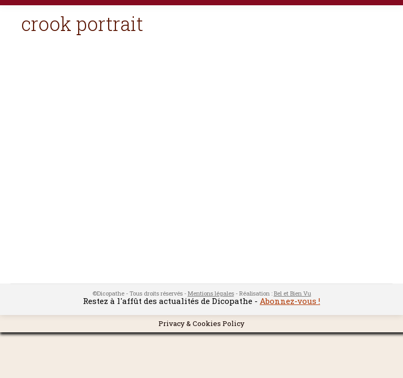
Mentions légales (211, 293)
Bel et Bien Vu (292, 293)
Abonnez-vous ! (290, 301)
